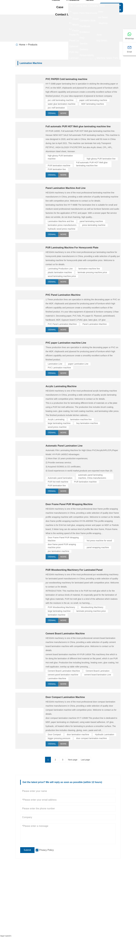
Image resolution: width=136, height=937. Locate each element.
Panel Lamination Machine (94, 324)
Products (32, 44)
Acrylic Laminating (56, 419)
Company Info (44, 889)
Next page (72, 760)
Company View (44, 901)
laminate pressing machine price (92, 272)
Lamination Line (55, 364)
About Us (83, 14)
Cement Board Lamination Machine (65, 633)
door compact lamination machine (91, 738)
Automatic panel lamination (60, 478)
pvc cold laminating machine (61, 100)
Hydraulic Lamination (104, 734)
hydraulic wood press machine (61, 229)
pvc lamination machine (58, 551)
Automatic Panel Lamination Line (64, 445)
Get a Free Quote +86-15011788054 (111, 7)
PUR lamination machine (59, 165)
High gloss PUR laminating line (76, 888)
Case (59, 7)
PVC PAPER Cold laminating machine (66, 79)
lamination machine (57, 615)
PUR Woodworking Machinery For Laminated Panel (74, 570)
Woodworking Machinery (92, 607)
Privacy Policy (46, 850)
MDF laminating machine (92, 104)
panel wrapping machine (98, 547)
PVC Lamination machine (59, 367)
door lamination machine (78, 734)
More (63, 113)
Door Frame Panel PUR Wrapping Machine (69, 504)
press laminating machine (93, 225)
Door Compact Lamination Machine (65, 697)
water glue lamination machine (61, 104)
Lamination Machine (57, 678)
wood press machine (57, 427)
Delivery (22, 882)
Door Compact (54, 734)
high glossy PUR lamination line (101, 159)
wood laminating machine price (62, 276)
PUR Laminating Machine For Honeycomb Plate (72, 247)
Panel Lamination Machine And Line (66, 188)
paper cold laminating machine (93, 100)
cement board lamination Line (97, 674)
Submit (27, 850)
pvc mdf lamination (56, 108)
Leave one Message (105, 891)
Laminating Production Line (60, 268)
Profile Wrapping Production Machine (74, 903)
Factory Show (79, 7)
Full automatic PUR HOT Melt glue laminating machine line (78, 126)
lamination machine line (89, 268)
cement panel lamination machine (63, 674)
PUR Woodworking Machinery (61, 607)
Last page (85, 760)
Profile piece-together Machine (76, 894)
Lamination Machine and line (61, 221)
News (21, 894)
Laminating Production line (73, 882)
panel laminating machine (91, 221)
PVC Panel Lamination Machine (63, 295)
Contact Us (63, 14)
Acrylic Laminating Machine (61, 386)
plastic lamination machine (60, 272)
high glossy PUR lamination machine (60, 157)
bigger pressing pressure (59, 738)
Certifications (25, 900)
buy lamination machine (87, 423)
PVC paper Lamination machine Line (66, 343)
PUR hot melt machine (58, 482)
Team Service (25, 888)
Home (22, 44)
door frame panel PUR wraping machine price (62, 546)
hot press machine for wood (99, 540)
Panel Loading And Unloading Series (75, 915)
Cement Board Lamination (98, 671)
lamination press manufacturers (62, 225)
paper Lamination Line (78, 364)
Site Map (104, 882)
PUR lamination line (57, 169)
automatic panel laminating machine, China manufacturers (92, 476)
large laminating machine (59, 423)
